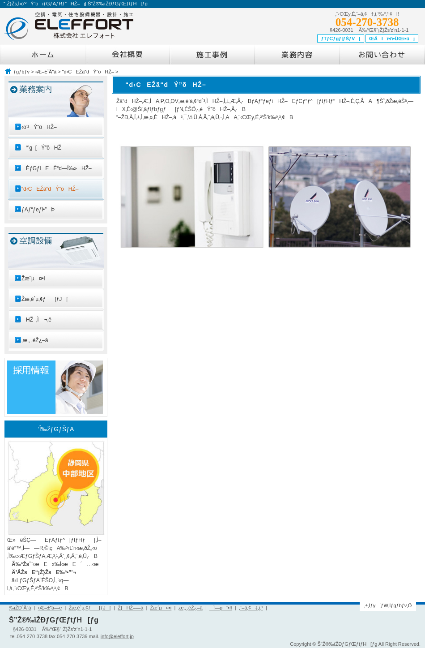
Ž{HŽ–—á (130, 607)
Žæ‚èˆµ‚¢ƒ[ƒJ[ (44, 299)
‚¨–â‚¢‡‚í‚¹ (251, 607)
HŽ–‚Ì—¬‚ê (36, 320)
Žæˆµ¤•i (33, 278)
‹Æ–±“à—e (50, 607)
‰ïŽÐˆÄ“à (20, 607)
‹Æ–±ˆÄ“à (46, 71)
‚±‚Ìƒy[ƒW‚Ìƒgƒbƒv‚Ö (388, 605)
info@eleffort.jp (117, 636)
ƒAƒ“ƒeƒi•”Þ (38, 209)
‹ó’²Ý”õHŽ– (39, 127)
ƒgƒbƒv (21, 71)
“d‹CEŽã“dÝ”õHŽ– (88, 71)
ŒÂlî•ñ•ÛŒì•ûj (392, 38)
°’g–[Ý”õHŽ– (42, 148)
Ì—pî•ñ (220, 607)
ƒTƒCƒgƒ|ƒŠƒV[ (341, 38)
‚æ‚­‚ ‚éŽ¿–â (34, 340)
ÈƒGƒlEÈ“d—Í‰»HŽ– (56, 168)
